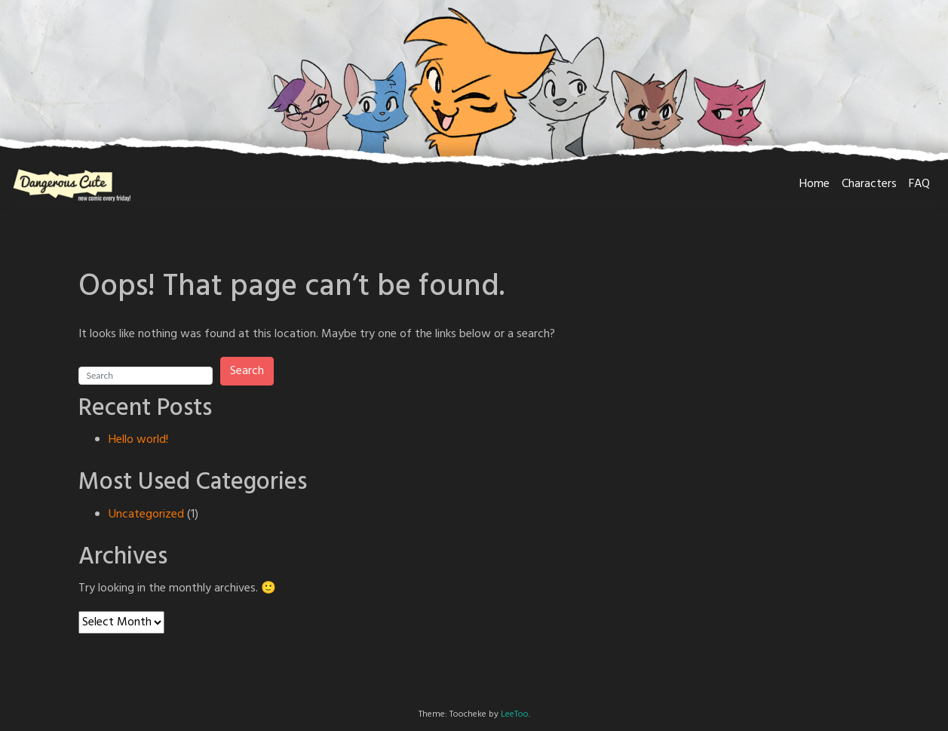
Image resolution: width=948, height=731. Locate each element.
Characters (869, 184)
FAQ (919, 184)
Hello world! (138, 440)
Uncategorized (146, 514)
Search (247, 371)
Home (814, 184)
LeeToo (515, 714)
